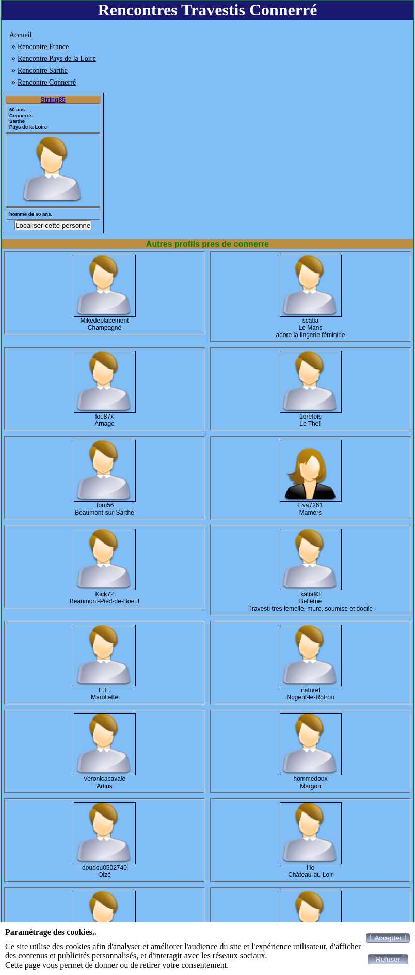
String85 (53, 99)
